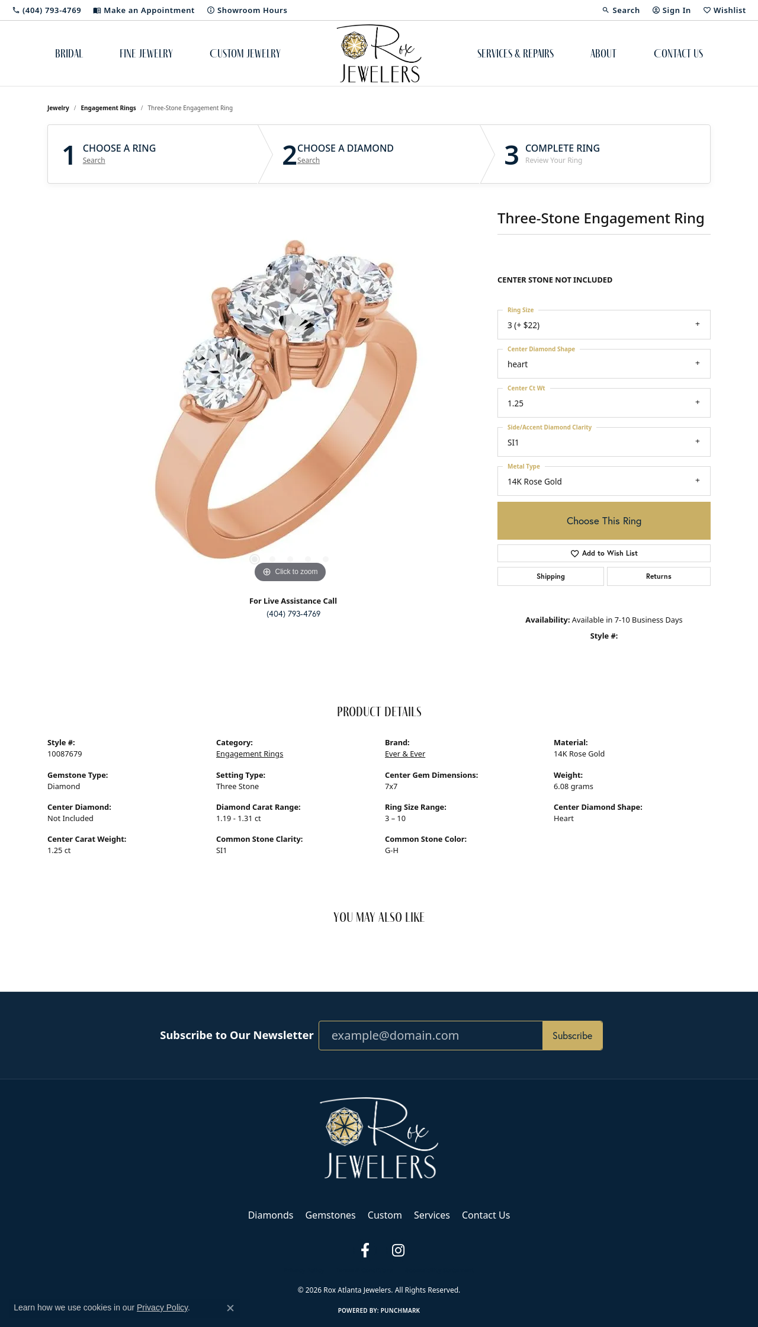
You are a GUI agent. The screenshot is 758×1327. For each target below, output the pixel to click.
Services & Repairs (515, 53)
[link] (46, 10)
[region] (290, 408)
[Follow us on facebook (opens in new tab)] (365, 1250)
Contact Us (678, 53)
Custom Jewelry (245, 53)
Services (432, 1215)
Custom (385, 1215)
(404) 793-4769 (293, 613)
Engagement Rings (108, 108)
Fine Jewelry (146, 53)
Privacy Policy (304, 1270)
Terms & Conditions (364, 1270)
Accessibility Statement (439, 1270)
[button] (621, 10)
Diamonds (271, 1215)
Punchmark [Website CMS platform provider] (400, 1310)
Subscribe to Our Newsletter (236, 1034)
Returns (659, 576)
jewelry (58, 108)
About (603, 53)
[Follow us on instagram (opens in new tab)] (398, 1250)
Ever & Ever (405, 753)
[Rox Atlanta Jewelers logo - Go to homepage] (379, 53)
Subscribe (572, 1035)
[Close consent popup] (230, 1308)
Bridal (69, 53)
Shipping (551, 576)
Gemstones (330, 1215)
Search (94, 160)
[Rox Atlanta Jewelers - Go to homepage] (379, 1136)
